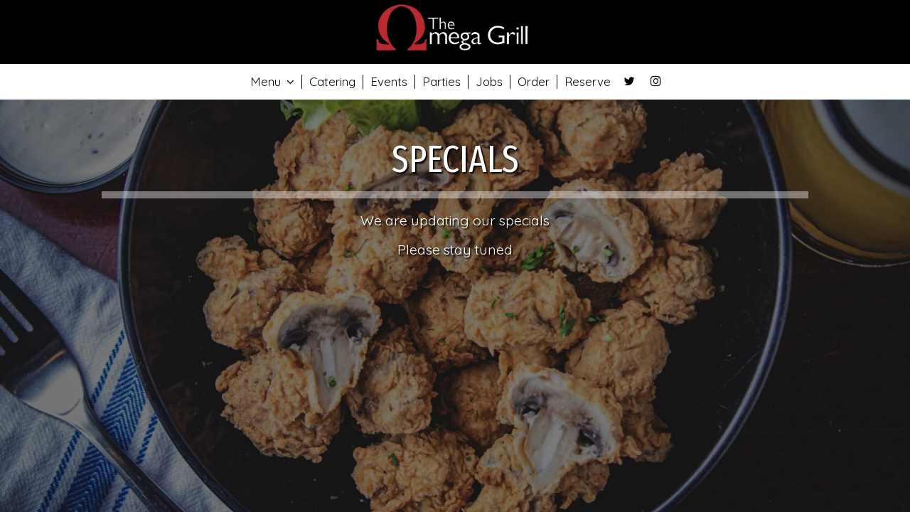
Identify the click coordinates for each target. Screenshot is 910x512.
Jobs (489, 82)
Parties (441, 82)
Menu (272, 82)
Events (388, 82)
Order (534, 82)
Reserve (587, 82)
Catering (332, 82)
